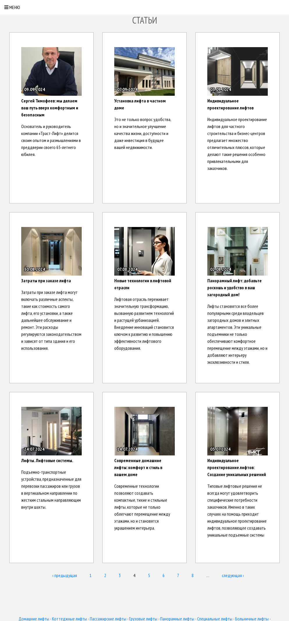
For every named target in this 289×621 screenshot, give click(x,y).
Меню (12, 7)
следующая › (233, 575)
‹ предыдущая (64, 575)
